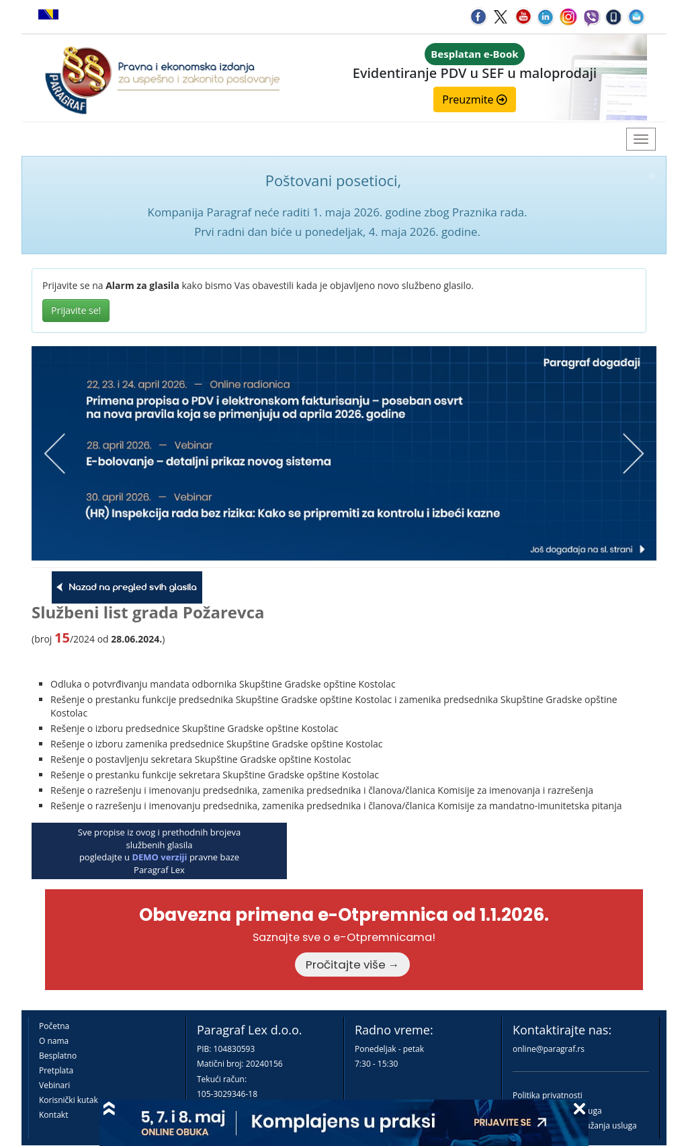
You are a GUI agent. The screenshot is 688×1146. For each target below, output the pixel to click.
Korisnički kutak (68, 1100)
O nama (54, 1041)
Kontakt (53, 1114)
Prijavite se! (76, 310)
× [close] (652, 176)
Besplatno (58, 1055)
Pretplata (56, 1070)
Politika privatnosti (548, 1095)
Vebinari (54, 1085)
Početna (54, 1026)
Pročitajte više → (353, 964)
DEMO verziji (159, 857)
